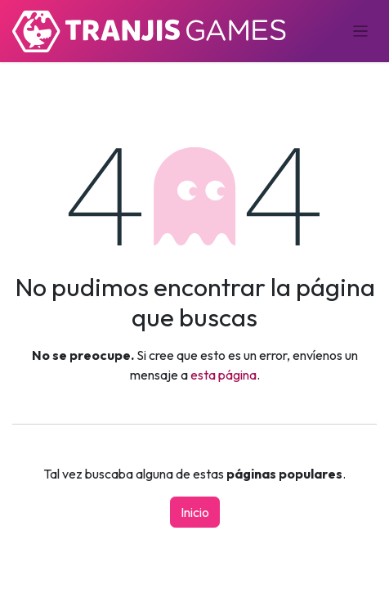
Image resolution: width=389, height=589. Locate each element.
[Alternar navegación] (361, 31)
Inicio (195, 512)
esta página (223, 374)
